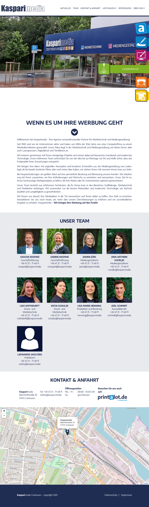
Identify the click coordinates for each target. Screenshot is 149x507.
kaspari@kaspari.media (30, 266)
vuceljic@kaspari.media (119, 269)
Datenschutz (111, 495)
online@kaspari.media (29, 364)
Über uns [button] (139, 8)
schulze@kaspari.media (59, 318)
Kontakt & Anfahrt (90, 8)
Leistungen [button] (109, 8)
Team (75, 8)
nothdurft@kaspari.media (29, 318)
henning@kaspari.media (89, 315)
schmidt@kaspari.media (119, 315)
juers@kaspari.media (89, 266)
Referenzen (125, 8)
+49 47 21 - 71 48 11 (53, 391)
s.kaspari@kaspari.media (60, 266)
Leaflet (145, 483)
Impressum (126, 495)
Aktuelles (65, 8)
